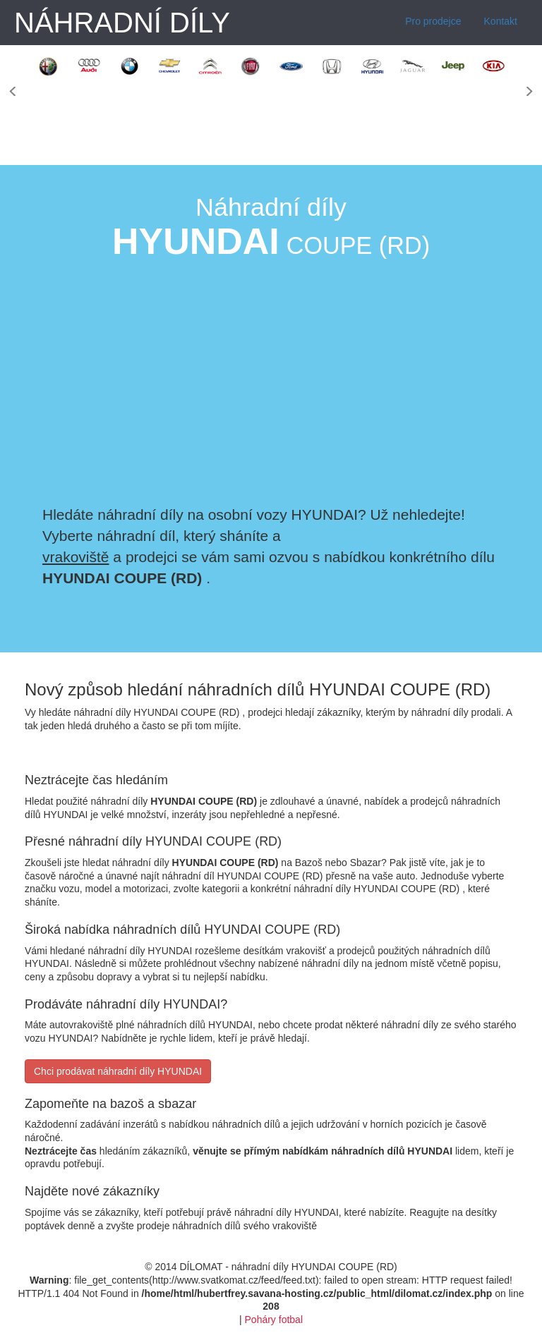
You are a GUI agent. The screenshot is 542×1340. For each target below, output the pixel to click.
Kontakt (500, 21)
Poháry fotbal (274, 1319)
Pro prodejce (433, 21)
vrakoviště (75, 557)
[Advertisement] (417, 381)
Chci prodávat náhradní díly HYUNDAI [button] (118, 1071)
